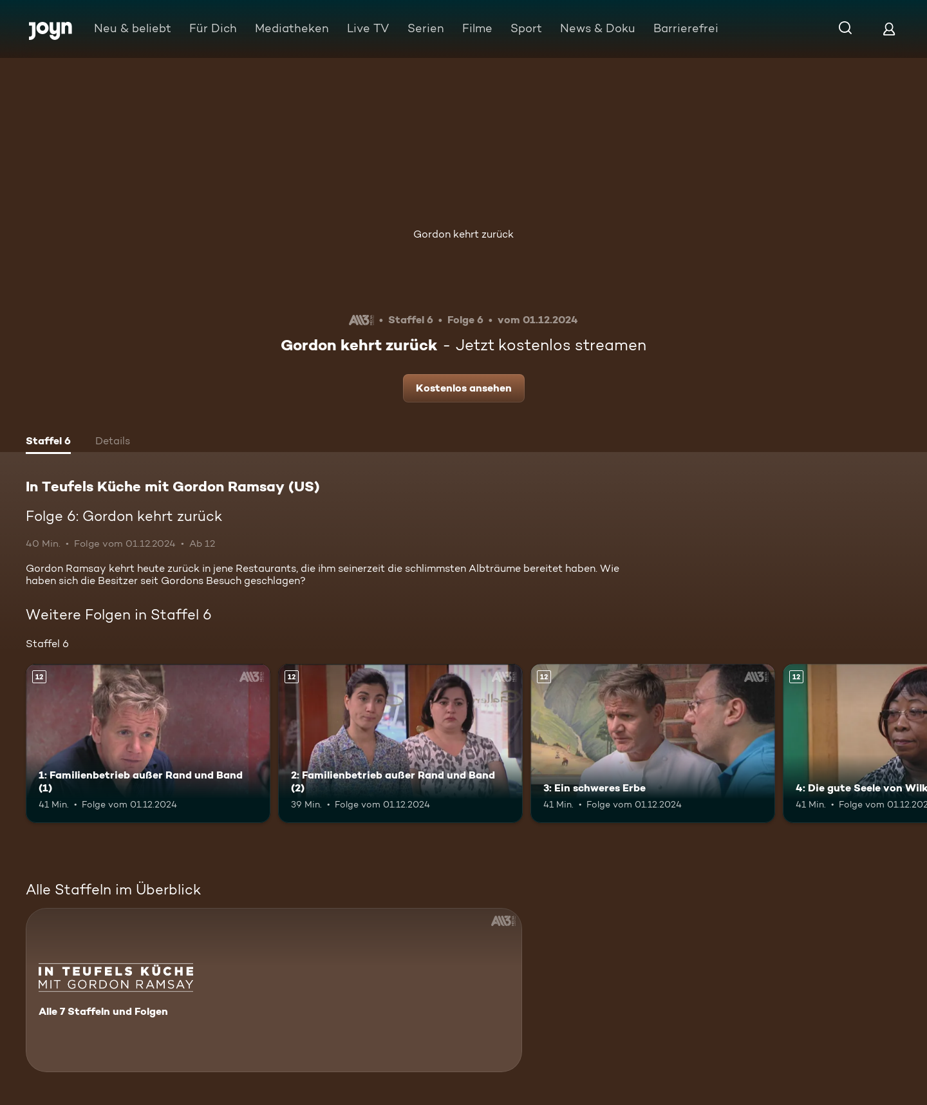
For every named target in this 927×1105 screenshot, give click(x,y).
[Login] (889, 28)
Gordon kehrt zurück (463, 234)
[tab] (48, 442)
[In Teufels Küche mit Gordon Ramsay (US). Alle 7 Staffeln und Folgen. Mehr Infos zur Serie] (274, 990)
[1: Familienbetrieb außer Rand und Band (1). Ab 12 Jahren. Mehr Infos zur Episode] (148, 743)
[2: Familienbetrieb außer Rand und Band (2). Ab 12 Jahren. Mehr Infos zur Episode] (400, 743)
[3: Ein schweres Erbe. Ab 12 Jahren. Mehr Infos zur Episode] (652, 743)
